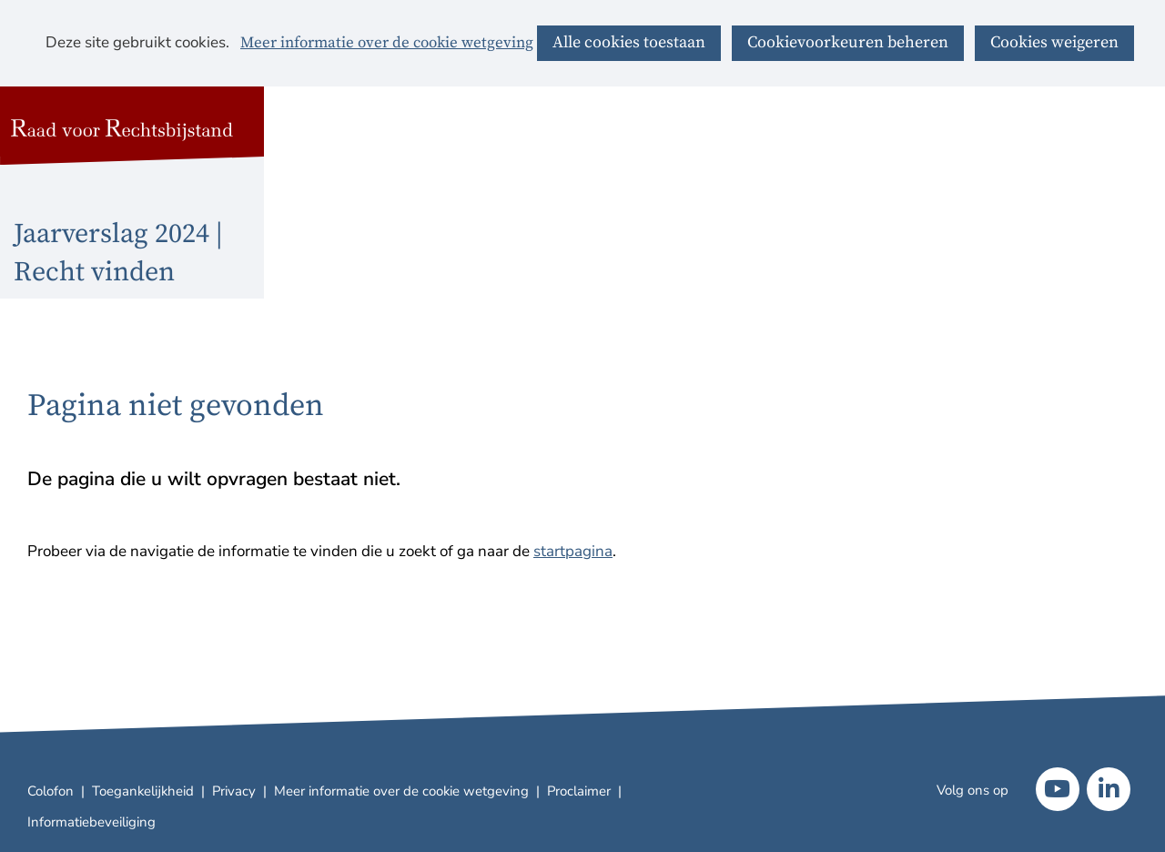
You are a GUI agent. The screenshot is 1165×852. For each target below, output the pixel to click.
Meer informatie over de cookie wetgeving (386, 44)
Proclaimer (579, 791)
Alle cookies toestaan (628, 42)
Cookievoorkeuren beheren (847, 42)
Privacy (234, 791)
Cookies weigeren (1054, 42)
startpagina (573, 551)
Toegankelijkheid (143, 791)
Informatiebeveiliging (91, 822)
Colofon (50, 791)
